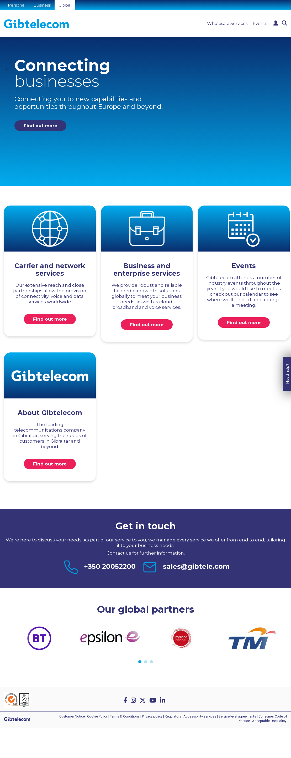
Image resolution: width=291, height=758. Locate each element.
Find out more (40, 125)
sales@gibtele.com (196, 566)
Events (260, 23)
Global (65, 5)
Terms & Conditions (125, 716)
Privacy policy (152, 716)
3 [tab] (151, 661)
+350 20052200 (110, 566)
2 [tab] (145, 661)
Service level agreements (237, 716)
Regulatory (173, 716)
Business (42, 5)
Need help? (287, 369)
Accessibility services (199, 716)
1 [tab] (139, 661)
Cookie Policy (97, 716)
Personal (16, 5)
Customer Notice (72, 716)
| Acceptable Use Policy (268, 721)
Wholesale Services (227, 23)
